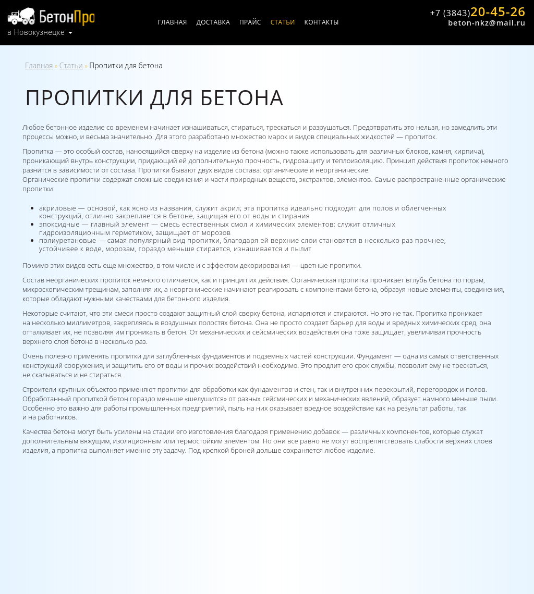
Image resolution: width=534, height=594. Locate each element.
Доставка (224, 22)
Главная (183, 22)
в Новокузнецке (36, 31)
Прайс (262, 22)
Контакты (332, 22)
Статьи (294, 22)
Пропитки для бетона (126, 65)
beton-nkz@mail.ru (486, 23)
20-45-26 (476, 12)
